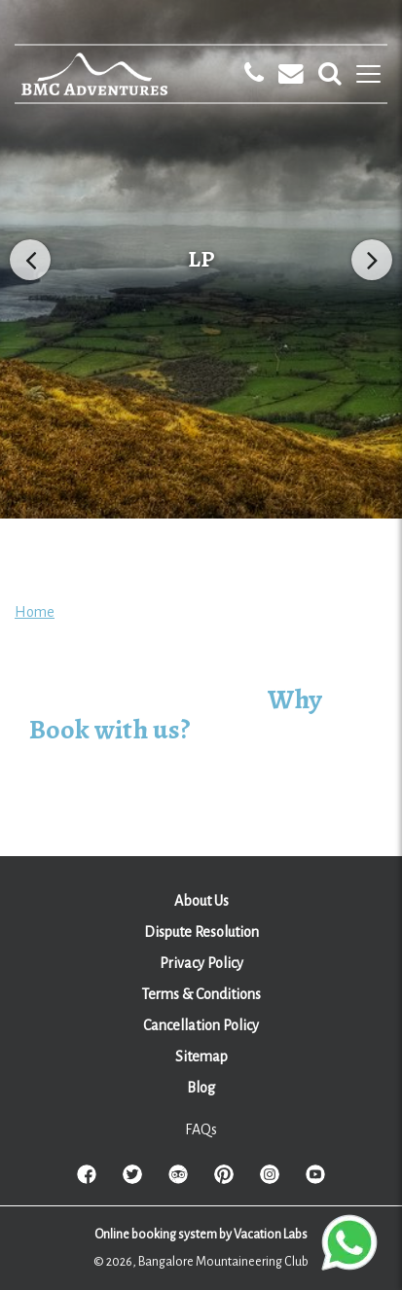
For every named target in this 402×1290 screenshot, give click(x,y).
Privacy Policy (201, 963)
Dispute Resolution (201, 932)
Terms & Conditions (201, 994)
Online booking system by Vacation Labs (201, 1234)
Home (35, 612)
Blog (201, 1087)
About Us (201, 901)
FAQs (201, 1129)
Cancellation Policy (201, 1025)
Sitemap (201, 1056)
